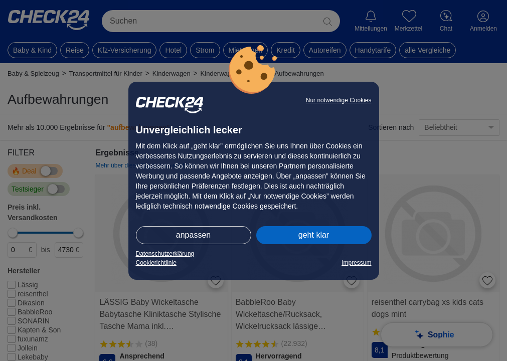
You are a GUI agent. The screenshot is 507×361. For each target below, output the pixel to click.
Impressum (356, 262)
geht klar (313, 235)
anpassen (193, 235)
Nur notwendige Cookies (339, 100)
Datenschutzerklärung (165, 253)
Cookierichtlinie (156, 262)
